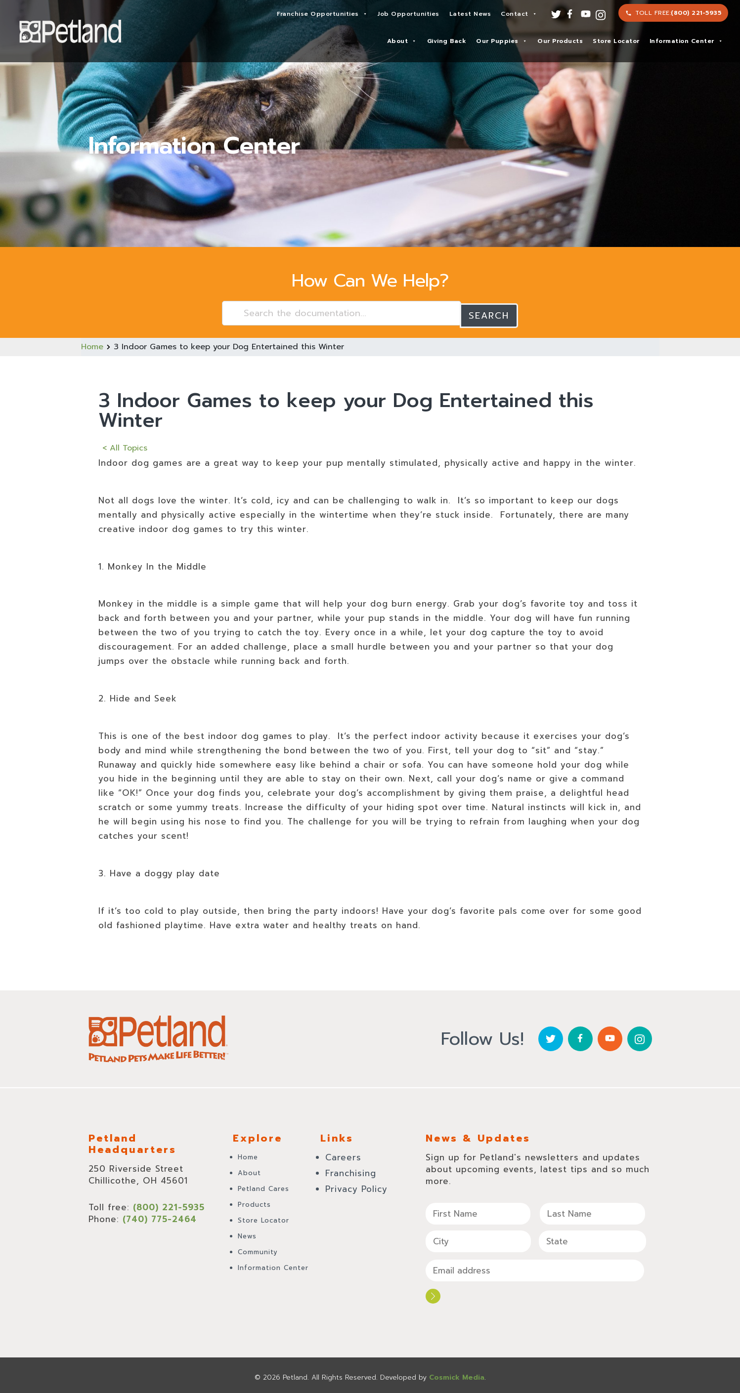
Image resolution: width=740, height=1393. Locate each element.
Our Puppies (501, 41)
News (247, 1233)
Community (258, 1249)
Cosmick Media (456, 1373)
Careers (343, 1154)
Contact (519, 13)
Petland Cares (263, 1185)
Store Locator (616, 41)
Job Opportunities (408, 13)
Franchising (350, 1170)
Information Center (686, 41)
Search (489, 313)
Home (92, 344)
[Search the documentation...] (341, 313)
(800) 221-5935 (696, 12)
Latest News (470, 13)
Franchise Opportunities (322, 13)
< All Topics (124, 445)
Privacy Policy (356, 1186)
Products (254, 1201)
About (402, 41)
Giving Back (447, 41)
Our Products (560, 41)
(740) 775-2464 (160, 1216)
